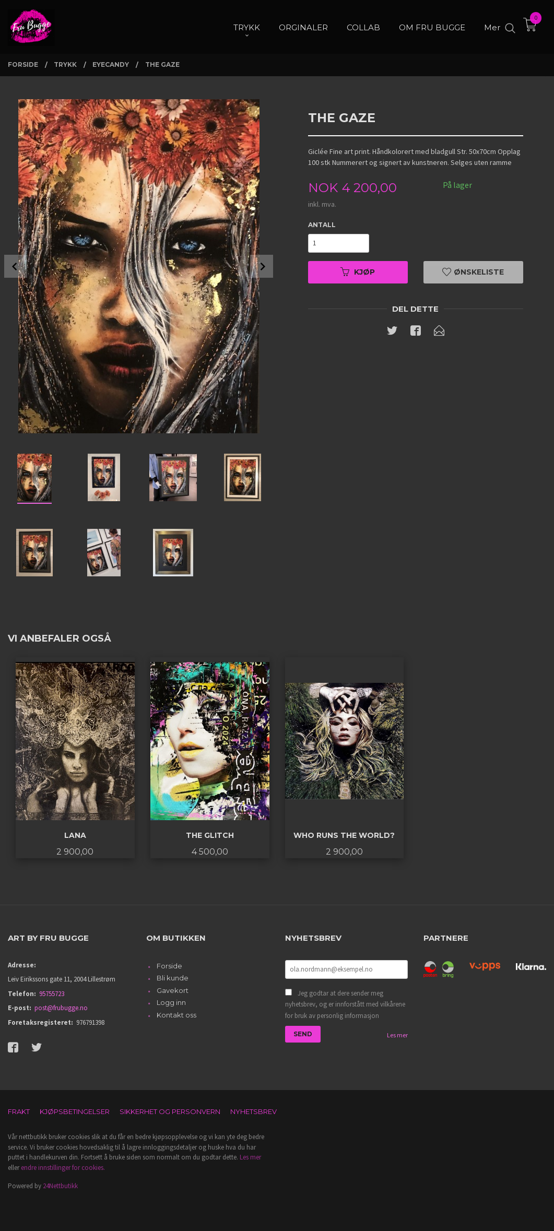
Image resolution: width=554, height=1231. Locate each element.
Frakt (19, 1111)
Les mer (397, 1035)
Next (261, 266)
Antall (322, 225)
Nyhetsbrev (253, 1111)
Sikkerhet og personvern (170, 1111)
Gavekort (172, 990)
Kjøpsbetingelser (75, 1111)
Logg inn (171, 1002)
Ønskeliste (473, 272)
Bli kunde (172, 978)
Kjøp (357, 272)
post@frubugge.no (61, 1007)
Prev (15, 266)
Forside (169, 966)
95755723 (51, 993)
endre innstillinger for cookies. (63, 1167)
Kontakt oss (176, 1015)
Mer (492, 26)
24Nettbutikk (60, 1185)
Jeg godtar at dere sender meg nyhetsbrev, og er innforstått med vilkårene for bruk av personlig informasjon (345, 1004)
